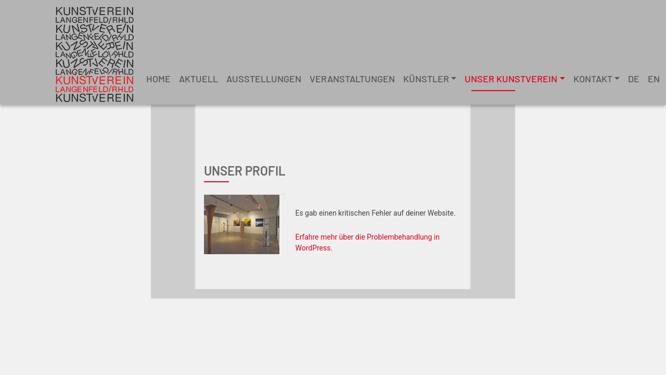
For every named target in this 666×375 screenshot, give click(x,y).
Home (158, 78)
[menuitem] (634, 79)
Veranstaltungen (352, 78)
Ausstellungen (263, 78)
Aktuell (198, 78)
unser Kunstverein (511, 78)
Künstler (426, 78)
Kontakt (592, 78)
